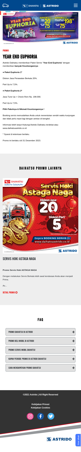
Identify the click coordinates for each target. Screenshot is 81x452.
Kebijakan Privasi (40, 404)
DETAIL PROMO (10, 292)
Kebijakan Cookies (40, 407)
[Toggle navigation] (5, 5)
